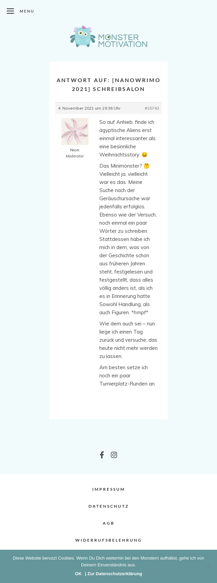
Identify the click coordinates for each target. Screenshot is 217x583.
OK (78, 573)
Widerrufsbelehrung (108, 540)
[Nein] (208, 566)
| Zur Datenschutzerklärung (113, 573)
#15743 (152, 108)
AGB (109, 523)
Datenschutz (108, 506)
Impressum (108, 489)
